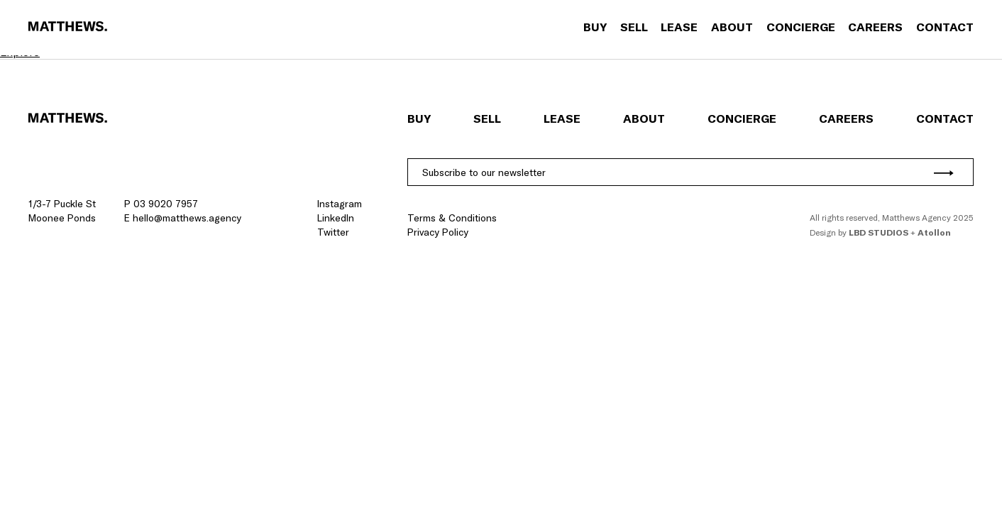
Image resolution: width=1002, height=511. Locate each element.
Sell (634, 27)
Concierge (800, 27)
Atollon (934, 232)
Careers (875, 27)
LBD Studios (878, 232)
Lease (679, 27)
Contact (945, 27)
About (732, 27)
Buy (595, 27)
